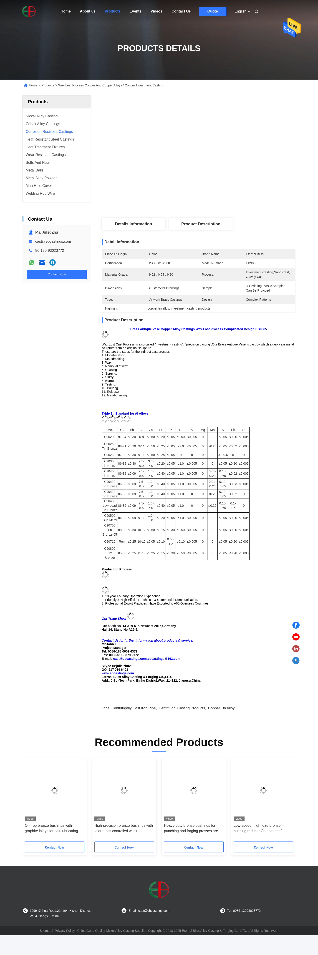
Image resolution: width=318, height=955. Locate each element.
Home (66, 11)
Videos (156, 11)
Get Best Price (222, 201)
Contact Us (181, 11)
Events (135, 11)
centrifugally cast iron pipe (133, 708)
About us (88, 11)
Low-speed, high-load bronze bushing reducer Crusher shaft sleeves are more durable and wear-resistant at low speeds (263, 829)
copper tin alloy (221, 708)
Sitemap (45, 930)
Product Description (200, 224)
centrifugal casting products (182, 708)
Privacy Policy (65, 930)
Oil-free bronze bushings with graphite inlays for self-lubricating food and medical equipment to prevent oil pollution (51, 829)
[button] (33, 801)
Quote (212, 11)
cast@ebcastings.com (53, 241)
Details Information (133, 224)
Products (112, 11)
